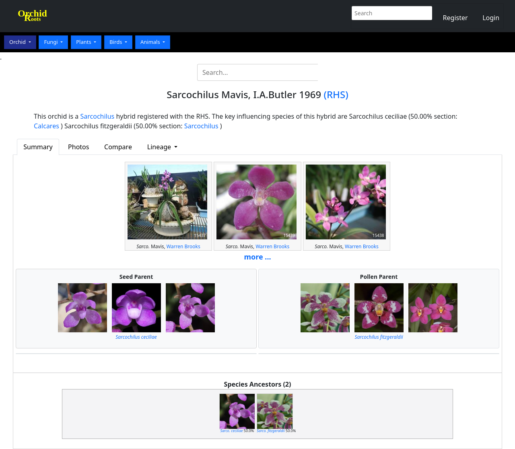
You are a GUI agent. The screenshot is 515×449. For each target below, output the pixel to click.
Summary (37, 146)
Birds (116, 41)
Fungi (51, 41)
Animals (150, 41)
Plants (84, 41)
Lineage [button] (160, 146)
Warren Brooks (183, 246)
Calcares (46, 126)
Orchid (18, 41)
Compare (118, 146)
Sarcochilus (97, 116)
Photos (78, 146)
